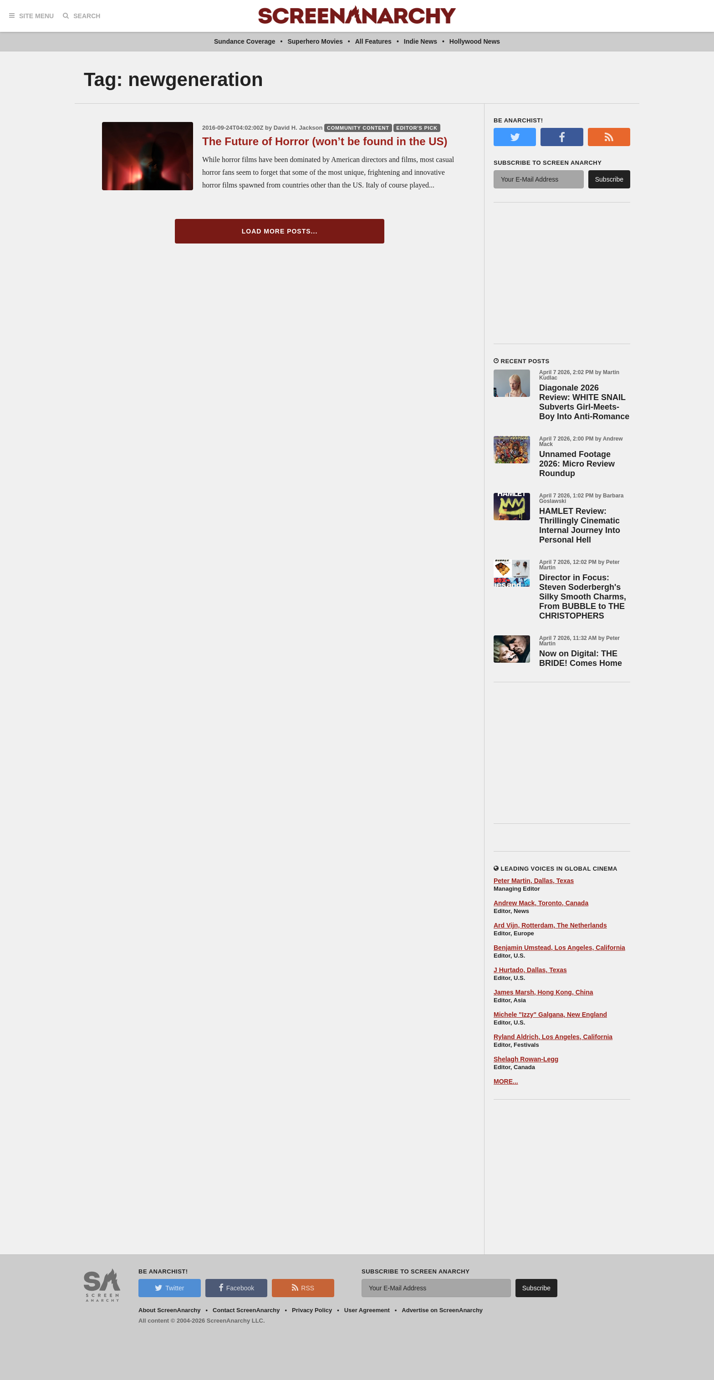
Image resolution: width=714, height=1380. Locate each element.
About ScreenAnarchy (169, 1310)
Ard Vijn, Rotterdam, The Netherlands (550, 925)
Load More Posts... (280, 231)
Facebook (236, 1288)
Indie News (420, 41)
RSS (303, 1288)
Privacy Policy (312, 1310)
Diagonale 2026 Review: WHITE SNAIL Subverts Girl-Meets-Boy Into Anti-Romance (584, 402)
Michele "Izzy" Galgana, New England (550, 1014)
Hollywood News (474, 41)
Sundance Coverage (244, 41)
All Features (373, 41)
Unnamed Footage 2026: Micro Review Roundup (577, 464)
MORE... (506, 1081)
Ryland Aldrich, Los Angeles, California (553, 1036)
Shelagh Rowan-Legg (526, 1059)
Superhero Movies (314, 41)
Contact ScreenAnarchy (246, 1310)
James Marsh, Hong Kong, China (543, 992)
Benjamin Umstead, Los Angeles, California (559, 947)
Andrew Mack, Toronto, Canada (541, 903)
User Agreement (367, 1310)
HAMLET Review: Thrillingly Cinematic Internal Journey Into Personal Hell (579, 525)
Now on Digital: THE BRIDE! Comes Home (580, 658)
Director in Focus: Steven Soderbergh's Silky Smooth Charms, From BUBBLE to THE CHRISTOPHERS (582, 596)
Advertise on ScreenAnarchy (442, 1310)
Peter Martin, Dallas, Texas (534, 880)
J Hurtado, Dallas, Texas (530, 970)
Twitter (169, 1288)
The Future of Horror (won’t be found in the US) (325, 141)
